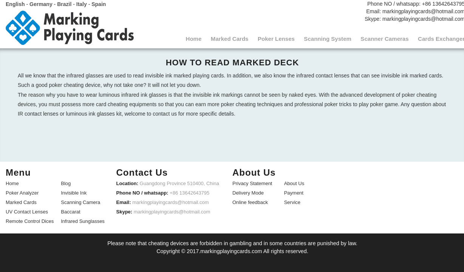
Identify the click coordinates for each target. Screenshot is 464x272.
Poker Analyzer (22, 192)
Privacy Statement (252, 182)
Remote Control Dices (30, 220)
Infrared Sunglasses (83, 220)
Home (12, 182)
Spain (98, 4)
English (15, 4)
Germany (41, 4)
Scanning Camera (80, 201)
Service (292, 201)
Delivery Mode (248, 192)
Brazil (64, 4)
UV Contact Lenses (27, 210)
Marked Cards (21, 201)
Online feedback (250, 201)
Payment (293, 192)
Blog (66, 182)
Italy (81, 4)
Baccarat (70, 210)
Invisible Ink (74, 192)
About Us (294, 182)
